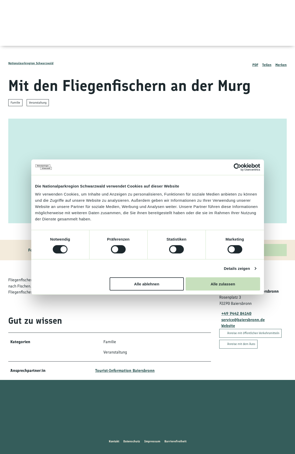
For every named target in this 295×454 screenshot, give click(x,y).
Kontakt (114, 441)
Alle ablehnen (147, 284)
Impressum (152, 441)
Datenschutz (131, 441)
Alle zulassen (222, 284)
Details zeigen (237, 268)
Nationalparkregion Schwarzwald (31, 63)
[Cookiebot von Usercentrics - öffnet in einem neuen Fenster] (237, 167)
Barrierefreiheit (175, 441)
